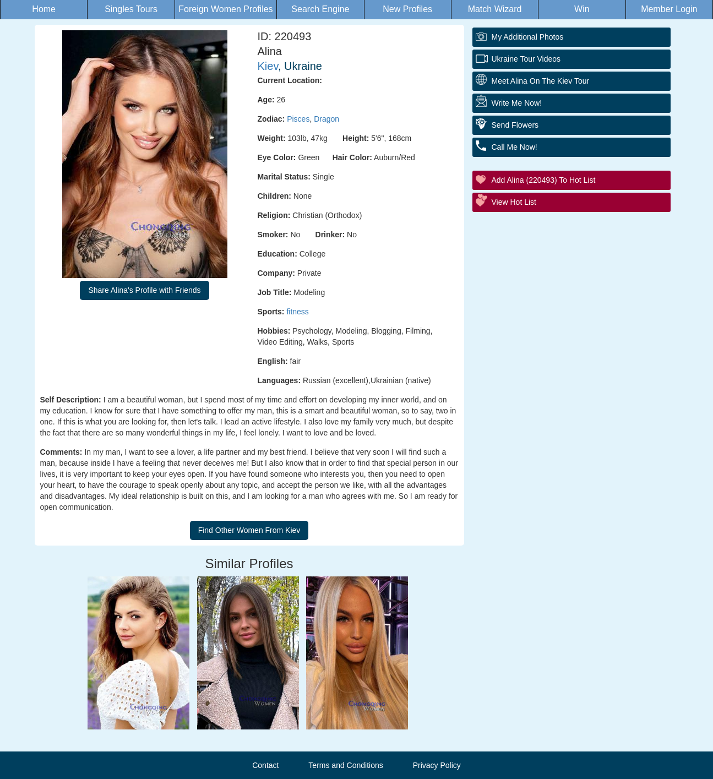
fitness (297, 311)
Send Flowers (515, 125)
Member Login (669, 9)
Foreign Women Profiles (225, 9)
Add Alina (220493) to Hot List (544, 180)
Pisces (298, 119)
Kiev (268, 66)
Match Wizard (495, 9)
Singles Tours (131, 9)
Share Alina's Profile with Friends (144, 290)
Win (582, 9)
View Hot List (514, 202)
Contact (265, 765)
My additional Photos (528, 36)
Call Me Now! (514, 147)
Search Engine (320, 9)
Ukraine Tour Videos (526, 59)
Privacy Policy (437, 765)
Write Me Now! (517, 103)
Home (44, 9)
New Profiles (407, 9)
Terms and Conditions (345, 765)
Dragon (326, 119)
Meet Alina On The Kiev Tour (541, 81)
